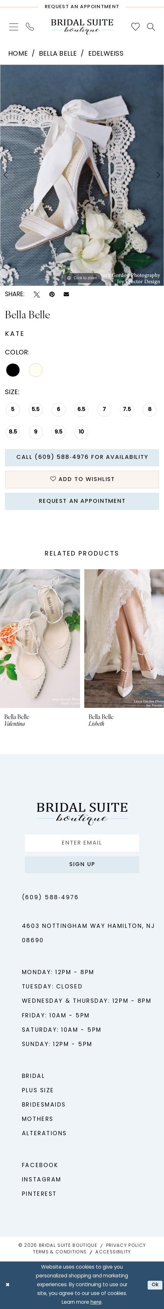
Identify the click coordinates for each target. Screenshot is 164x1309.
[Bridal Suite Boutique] (82, 27)
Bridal (33, 1076)
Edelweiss (105, 54)
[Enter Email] (82, 843)
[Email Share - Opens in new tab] (66, 294)
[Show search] (151, 27)
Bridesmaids (44, 1105)
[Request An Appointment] (82, 5)
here (96, 1302)
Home (18, 54)
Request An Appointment (82, 501)
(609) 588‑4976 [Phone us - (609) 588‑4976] (50, 898)
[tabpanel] (82, 175)
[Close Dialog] (7, 1285)
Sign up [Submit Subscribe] (82, 864)
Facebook (40, 1165)
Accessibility (113, 1252)
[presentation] (40, 639)
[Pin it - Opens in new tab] (52, 294)
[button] (14, 27)
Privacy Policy (126, 1246)
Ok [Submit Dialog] (155, 1285)
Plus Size (38, 1091)
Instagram (41, 1180)
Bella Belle (58, 54)
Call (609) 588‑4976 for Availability (82, 457)
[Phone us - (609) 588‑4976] (30, 27)
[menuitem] (14, 27)
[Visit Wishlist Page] (135, 27)
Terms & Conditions (60, 1252)
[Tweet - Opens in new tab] (36, 294)
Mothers (38, 1119)
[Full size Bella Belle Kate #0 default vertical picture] (82, 175)
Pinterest (39, 1194)
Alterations (44, 1134)
